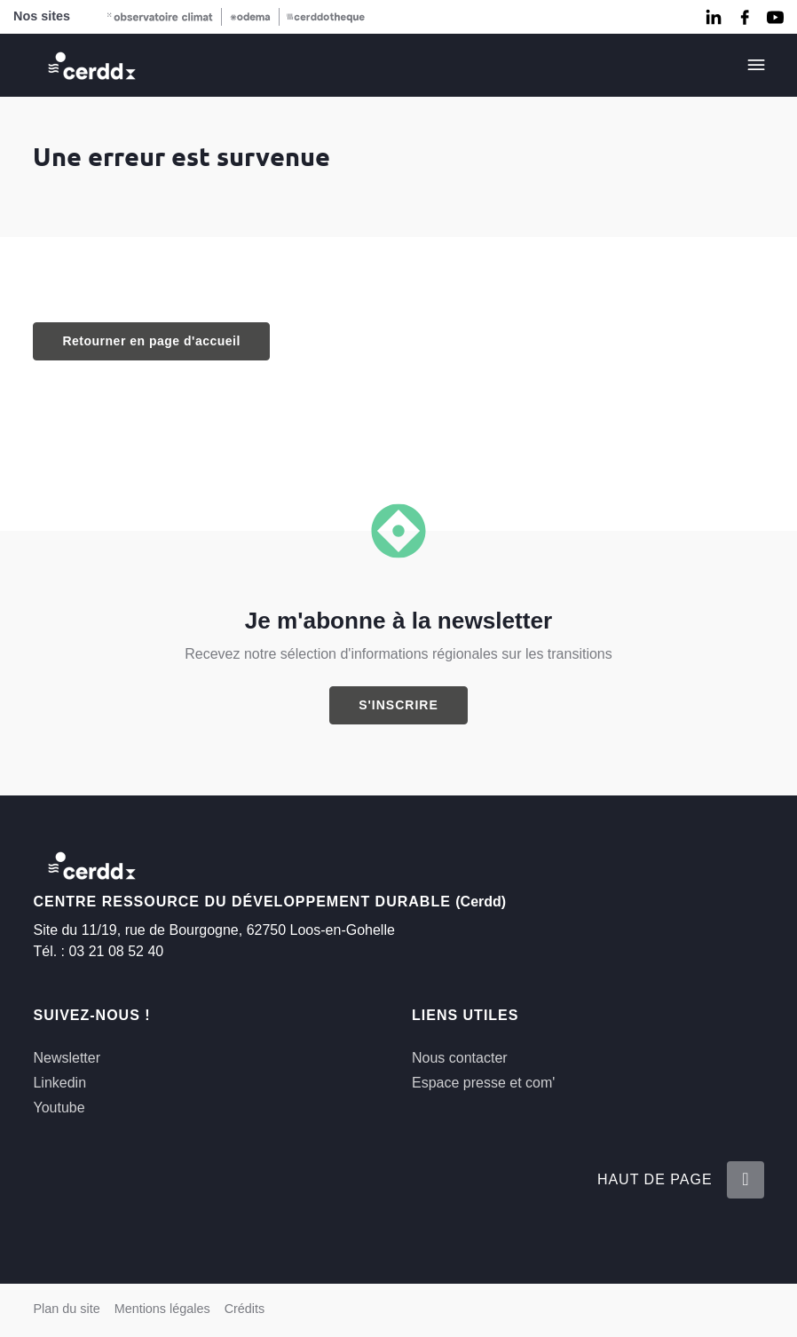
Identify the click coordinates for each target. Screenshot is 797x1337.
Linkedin (59, 1082)
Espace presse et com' (483, 1082)
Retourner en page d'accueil (151, 341)
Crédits (245, 1308)
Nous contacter (460, 1057)
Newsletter (66, 1057)
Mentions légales (162, 1308)
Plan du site (66, 1308)
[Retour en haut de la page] (745, 1180)
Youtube (58, 1107)
